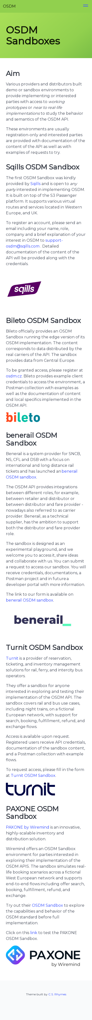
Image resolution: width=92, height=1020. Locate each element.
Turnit (12, 658)
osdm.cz (14, 376)
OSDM (9, 6)
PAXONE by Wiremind (27, 827)
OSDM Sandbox (47, 905)
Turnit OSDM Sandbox (33, 775)
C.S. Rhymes (57, 994)
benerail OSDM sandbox (29, 600)
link (33, 932)
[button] (86, 6)
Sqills (35, 183)
